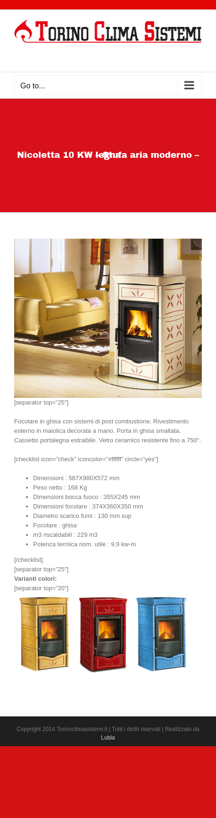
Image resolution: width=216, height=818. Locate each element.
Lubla (108, 737)
